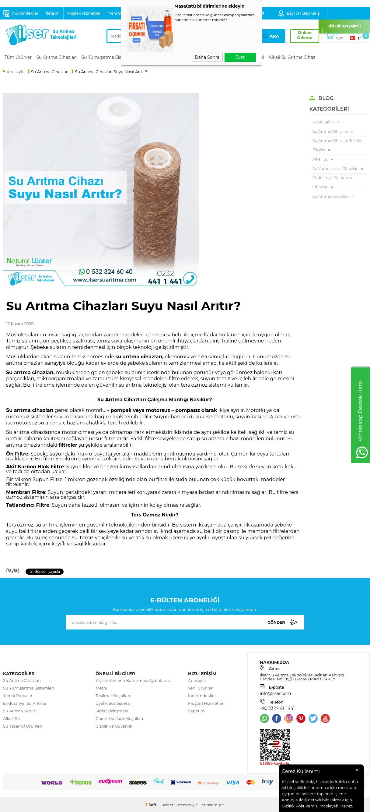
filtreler (67, 445)
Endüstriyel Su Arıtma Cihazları (333, 194)
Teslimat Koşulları (113, 695)
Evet (240, 57)
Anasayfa (197, 680)
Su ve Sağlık (324, 122)
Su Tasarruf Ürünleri (22, 726)
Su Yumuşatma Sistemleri (109, 57)
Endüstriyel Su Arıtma (24, 703)
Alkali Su (320, 160)
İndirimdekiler (25, 13)
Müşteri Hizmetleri (84, 13)
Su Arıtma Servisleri (331, 208)
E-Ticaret (165, 804)
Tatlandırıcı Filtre (27, 505)
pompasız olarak (196, 410)
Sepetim (196, 711)
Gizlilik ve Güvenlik (114, 726)
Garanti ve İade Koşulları (119, 718)
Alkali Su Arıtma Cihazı (292, 57)
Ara (271, 36)
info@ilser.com (274, 693)
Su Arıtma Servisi (20, 711)
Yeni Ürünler (200, 688)
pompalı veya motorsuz (140, 410)
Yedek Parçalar (17, 695)
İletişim (53, 13)
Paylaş (12, 570)
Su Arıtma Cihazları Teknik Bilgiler (337, 146)
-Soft (151, 804)
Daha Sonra (207, 57)
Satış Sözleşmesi (112, 711)
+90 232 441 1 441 (276, 708)
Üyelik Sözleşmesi (113, 703)
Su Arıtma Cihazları (56, 57)
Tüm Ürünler (18, 57)
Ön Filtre (17, 454)
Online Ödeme (302, 35)
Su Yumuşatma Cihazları (327, 175)
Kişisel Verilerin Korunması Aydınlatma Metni (134, 684)
